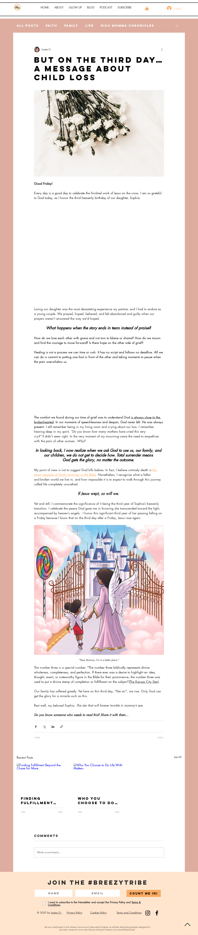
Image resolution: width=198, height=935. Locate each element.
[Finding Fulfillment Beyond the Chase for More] (42, 777)
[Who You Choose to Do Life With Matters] (99, 777)
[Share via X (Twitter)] (44, 726)
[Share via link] (61, 726)
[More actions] (162, 49)
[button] (59, 7)
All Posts (28, 25)
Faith (51, 25)
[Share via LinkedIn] (53, 726)
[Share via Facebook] (35, 726)
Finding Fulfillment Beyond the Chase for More (42, 800)
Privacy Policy (74, 912)
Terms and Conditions (129, 912)
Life (89, 25)
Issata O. (56, 912)
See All (177, 757)
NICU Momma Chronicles (127, 25)
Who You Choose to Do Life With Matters (96, 800)
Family (71, 25)
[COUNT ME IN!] (144, 893)
